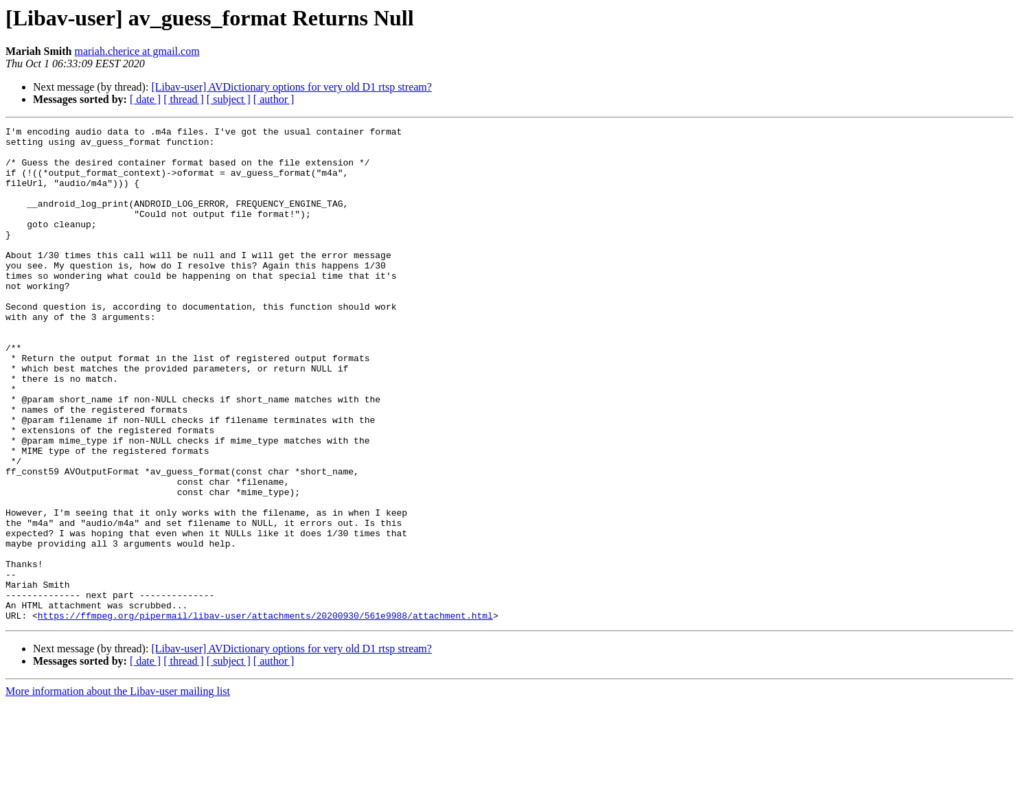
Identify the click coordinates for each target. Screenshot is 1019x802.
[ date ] (145, 99)
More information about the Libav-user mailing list (117, 790)
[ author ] (274, 99)
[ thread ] (183, 99)
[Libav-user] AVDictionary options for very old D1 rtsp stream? (291, 87)
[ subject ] (229, 99)
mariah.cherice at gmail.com (136, 51)
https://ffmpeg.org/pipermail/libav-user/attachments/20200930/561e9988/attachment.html (265, 714)
